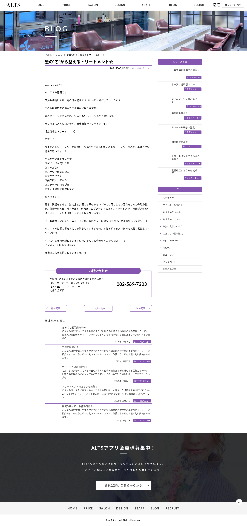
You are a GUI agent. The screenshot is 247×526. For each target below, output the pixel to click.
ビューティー (169, 254)
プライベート (169, 261)
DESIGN (120, 5)
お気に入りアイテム (173, 226)
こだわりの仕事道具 (173, 233)
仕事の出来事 (169, 269)
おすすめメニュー (142, 68)
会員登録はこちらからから (123, 485)
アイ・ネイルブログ (173, 205)
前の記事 (55, 308)
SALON (93, 5)
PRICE (67, 5)
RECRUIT (200, 5)
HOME (39, 5)
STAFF (146, 5)
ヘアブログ (168, 198)
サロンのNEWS (170, 240)
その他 (166, 247)
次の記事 (140, 308)
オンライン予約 (233, 5)
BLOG (173, 5)
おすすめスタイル (172, 212)
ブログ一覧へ (98, 308)
